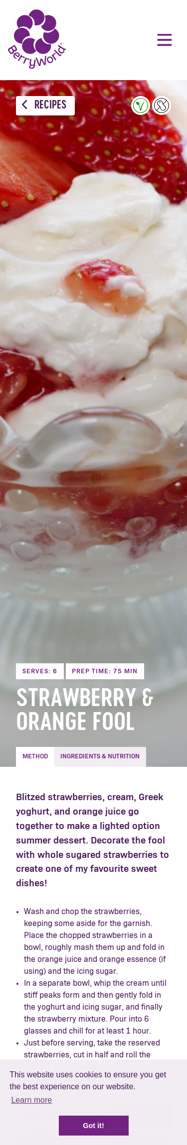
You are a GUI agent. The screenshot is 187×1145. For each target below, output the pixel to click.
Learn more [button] (31, 1100)
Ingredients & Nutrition (100, 756)
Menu (164, 39)
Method (35, 756)
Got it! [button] (93, 1126)
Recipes (44, 105)
